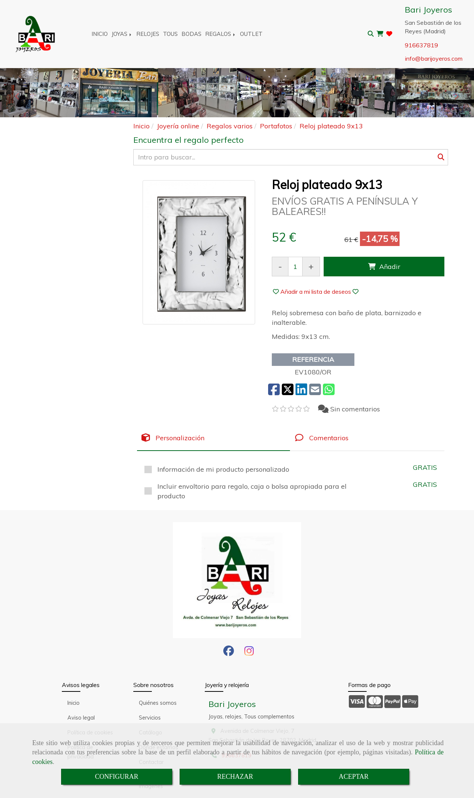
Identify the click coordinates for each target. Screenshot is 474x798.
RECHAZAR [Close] (235, 776)
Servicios (150, 717)
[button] (315, 291)
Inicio (73, 703)
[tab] (213, 438)
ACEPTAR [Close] (354, 776)
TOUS (170, 33)
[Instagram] (249, 653)
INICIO (99, 33)
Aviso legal (81, 717)
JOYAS (122, 33)
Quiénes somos (158, 703)
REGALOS (220, 33)
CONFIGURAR (116, 776)
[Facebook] (229, 653)
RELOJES (147, 33)
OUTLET (251, 33)
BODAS (191, 33)
